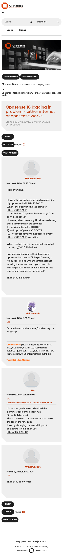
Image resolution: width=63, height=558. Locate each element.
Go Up (8, 512)
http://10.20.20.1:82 (17, 432)
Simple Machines (39, 546)
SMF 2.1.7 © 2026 (23, 546)
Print (8, 137)
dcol (33, 390)
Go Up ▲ (42, 542)
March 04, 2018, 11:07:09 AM (20, 318)
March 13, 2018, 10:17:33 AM (20, 472)
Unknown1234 (33, 178)
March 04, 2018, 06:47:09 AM (21, 183)
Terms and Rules (29, 542)
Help (18, 542)
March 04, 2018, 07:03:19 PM (21, 395)
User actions (10, 153)
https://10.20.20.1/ (17, 210)
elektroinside (33, 313)
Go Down (8, 144)
